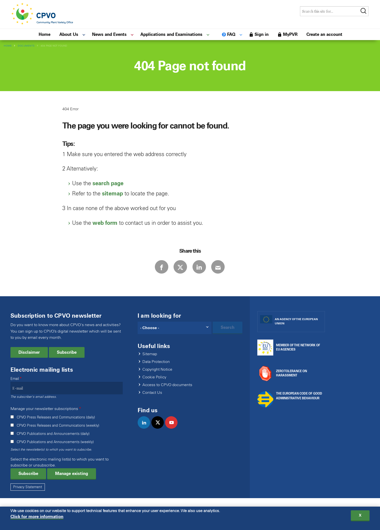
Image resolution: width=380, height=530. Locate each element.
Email (14, 386)
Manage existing (71, 480)
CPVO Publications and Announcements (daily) (53, 441)
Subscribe (67, 359)
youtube (173, 435)
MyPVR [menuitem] (290, 34)
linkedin (146, 435)
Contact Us (152, 400)
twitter (160, 435)
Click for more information (36, 517)
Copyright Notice (157, 376)
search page (108, 183)
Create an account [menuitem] (324, 34)
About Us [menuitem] (68, 34)
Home (8, 45)
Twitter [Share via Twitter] (176, 270)
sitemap (112, 193)
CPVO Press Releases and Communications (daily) (56, 424)
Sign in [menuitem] (262, 34)
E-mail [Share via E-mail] (230, 270)
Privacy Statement (27, 494)
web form (105, 223)
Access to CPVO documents (167, 392)
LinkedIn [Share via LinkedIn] (203, 270)
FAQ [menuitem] (231, 34)
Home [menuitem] (44, 34)
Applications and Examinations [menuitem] (171, 34)
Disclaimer (29, 359)
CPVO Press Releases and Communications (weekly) (58, 432)
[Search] (174, 335)
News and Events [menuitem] (109, 34)
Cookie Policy (154, 384)
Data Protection (156, 369)
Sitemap (149, 361)
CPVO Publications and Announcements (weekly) (55, 449)
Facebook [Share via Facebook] (148, 270)
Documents (26, 45)
